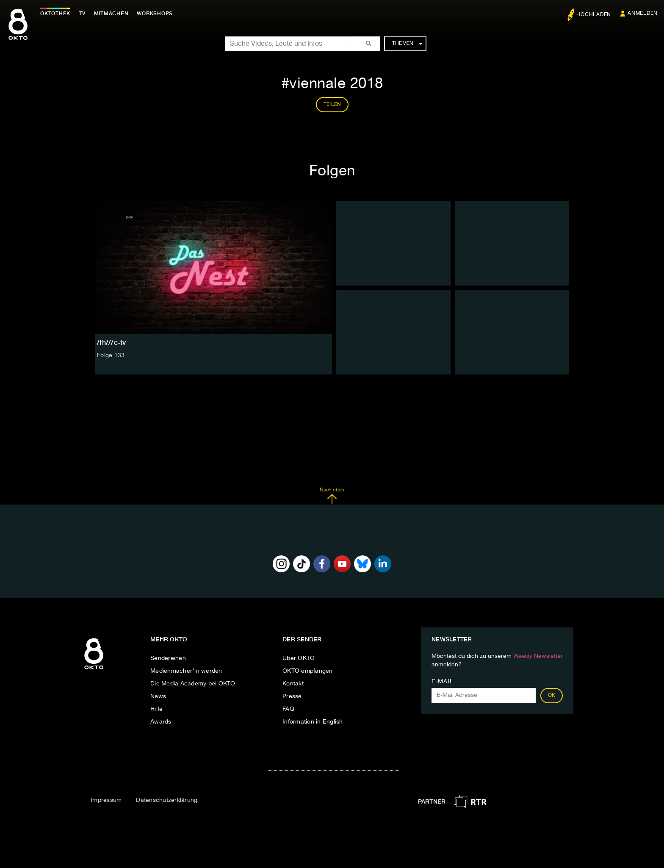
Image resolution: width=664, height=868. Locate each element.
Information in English (312, 722)
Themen (407, 43)
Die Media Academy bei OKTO (192, 684)
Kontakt (293, 684)
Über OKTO (298, 658)
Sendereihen (168, 658)
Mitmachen (111, 14)
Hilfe (156, 709)
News (158, 696)
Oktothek (55, 14)
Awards (161, 722)
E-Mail (442, 682)
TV (82, 14)
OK (552, 695)
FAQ (288, 709)
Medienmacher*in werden (186, 671)
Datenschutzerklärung (166, 800)
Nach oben (332, 496)
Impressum (106, 800)
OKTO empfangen (307, 671)
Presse (292, 696)
